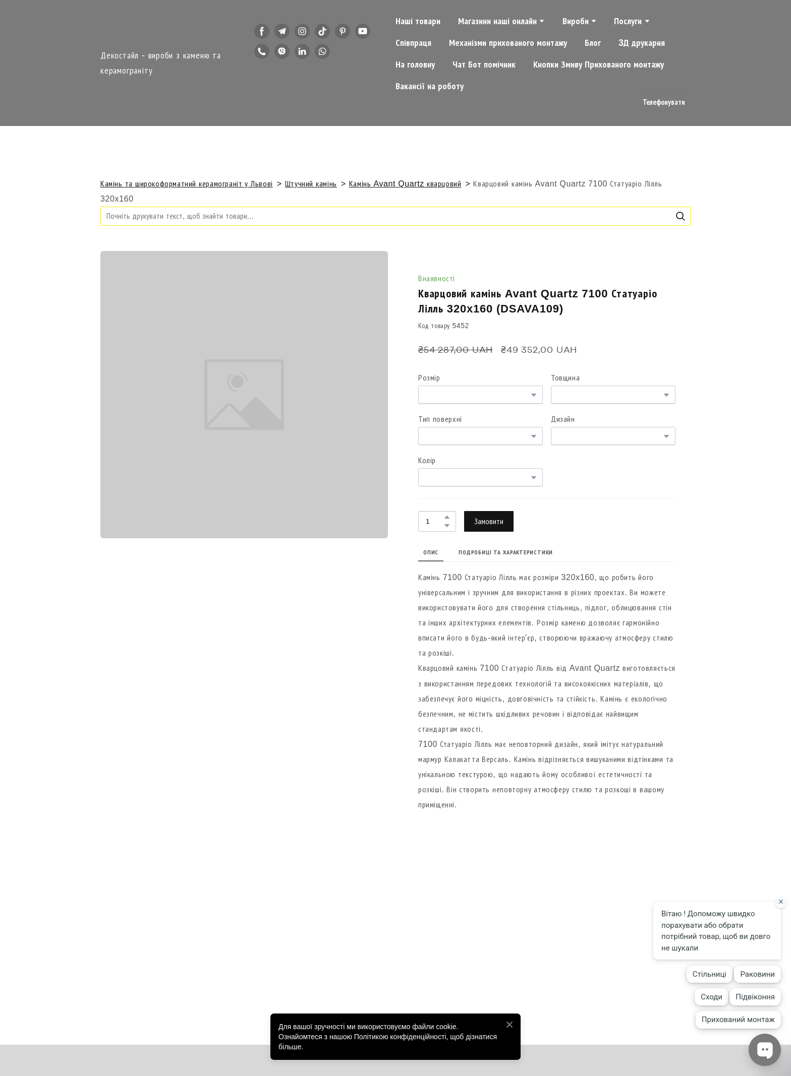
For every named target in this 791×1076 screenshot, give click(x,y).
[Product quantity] (434, 521)
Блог (593, 43)
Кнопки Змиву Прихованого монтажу (598, 64)
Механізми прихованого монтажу (508, 43)
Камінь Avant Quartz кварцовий (405, 183)
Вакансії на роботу (430, 86)
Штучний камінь (311, 183)
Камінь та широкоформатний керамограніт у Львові (186, 183)
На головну (415, 64)
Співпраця (413, 43)
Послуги (628, 21)
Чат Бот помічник (484, 64)
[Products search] (395, 216)
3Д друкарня (641, 43)
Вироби (575, 21)
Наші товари (418, 21)
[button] (261, 31)
